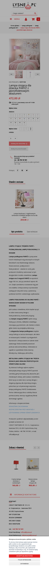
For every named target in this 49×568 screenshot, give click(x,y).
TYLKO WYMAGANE (24, 560)
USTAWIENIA (24, 563)
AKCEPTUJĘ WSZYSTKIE (24, 556)
